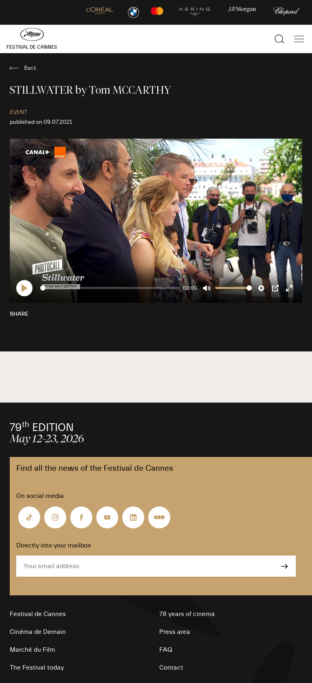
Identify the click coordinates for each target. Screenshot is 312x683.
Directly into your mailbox (53, 545)
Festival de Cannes (38, 614)
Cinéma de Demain (38, 632)
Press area (174, 632)
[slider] (110, 288)
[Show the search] (279, 38)
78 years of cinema (187, 614)
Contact (171, 667)
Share (19, 314)
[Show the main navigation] (299, 38)
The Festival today (37, 667)
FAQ (165, 649)
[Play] (24, 288)
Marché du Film (32, 649)
